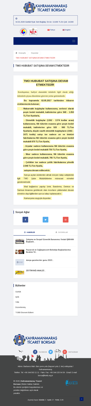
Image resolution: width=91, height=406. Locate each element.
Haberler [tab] (29, 232)
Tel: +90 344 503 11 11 (30, 372)
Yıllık (17, 302)
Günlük (18, 292)
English (66, 30)
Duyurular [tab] (62, 232)
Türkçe (51, 30)
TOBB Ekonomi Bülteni (24, 312)
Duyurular (34, 53)
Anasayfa (21, 53)
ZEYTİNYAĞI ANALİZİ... (36, 270)
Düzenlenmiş (20, 307)
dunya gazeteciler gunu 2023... (40, 260)
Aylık (17, 297)
